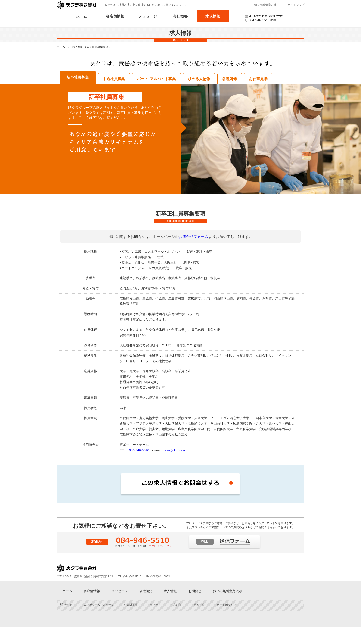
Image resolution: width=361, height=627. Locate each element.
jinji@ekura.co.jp (176, 450)
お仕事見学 (258, 79)
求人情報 (212, 16)
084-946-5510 (139, 450)
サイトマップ (296, 4)
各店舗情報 (115, 16)
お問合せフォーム (193, 237)
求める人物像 (199, 79)
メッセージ (147, 16)
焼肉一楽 (199, 604)
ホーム (81, 16)
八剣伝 (177, 604)
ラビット (155, 604)
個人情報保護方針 (265, 4)
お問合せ (194, 591)
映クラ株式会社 (76, 5)
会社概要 (180, 16)
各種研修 (229, 79)
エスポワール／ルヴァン (99, 604)
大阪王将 (132, 604)
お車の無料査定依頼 (227, 591)
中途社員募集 (114, 79)
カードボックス (226, 604)
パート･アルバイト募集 (156, 79)
